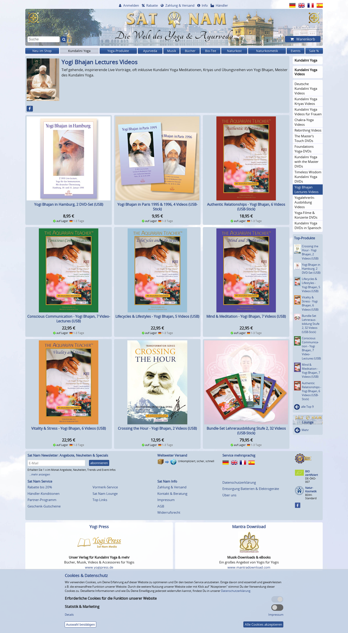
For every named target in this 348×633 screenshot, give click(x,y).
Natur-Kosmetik (310, 489)
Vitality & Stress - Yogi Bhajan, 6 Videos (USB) (68, 428)
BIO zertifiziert (311, 473)
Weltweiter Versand (172, 455)
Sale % (314, 51)
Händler (222, 5)
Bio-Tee (210, 51)
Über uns (229, 495)
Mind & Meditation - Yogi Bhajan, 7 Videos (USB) (246, 316)
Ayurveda (150, 51)
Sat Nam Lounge (105, 493)
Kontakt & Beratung (172, 493)
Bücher (190, 51)
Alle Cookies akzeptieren (263, 624)
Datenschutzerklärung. (236, 591)
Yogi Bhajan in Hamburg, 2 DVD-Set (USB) (68, 204)
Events (296, 51)
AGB (160, 506)
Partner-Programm (42, 499)
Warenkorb (305, 39)
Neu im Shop (42, 51)
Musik (171, 51)
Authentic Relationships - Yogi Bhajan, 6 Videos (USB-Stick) (246, 207)
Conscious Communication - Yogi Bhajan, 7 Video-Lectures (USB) (68, 318)
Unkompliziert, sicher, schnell (196, 461)
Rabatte (152, 5)
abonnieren (99, 463)
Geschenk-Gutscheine (44, 506)
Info (205, 5)
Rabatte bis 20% (40, 487)
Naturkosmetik (267, 51)
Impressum (166, 499)
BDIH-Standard (310, 496)
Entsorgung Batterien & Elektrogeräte (250, 488)
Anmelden (131, 5)
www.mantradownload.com (248, 567)
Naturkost (234, 51)
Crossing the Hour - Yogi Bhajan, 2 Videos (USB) (157, 428)
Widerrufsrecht (168, 512)
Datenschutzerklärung (239, 482)
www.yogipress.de (99, 567)
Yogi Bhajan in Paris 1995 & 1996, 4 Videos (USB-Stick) (157, 207)
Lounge (307, 422)
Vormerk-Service (105, 487)
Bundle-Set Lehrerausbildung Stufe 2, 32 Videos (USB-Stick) (246, 430)
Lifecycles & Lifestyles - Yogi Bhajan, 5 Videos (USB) (157, 316)
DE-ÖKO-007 (310, 480)
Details (69, 615)
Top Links (100, 499)
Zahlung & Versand (179, 5)
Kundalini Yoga (79, 51)
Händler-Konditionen (43, 493)
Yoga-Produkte (118, 51)
